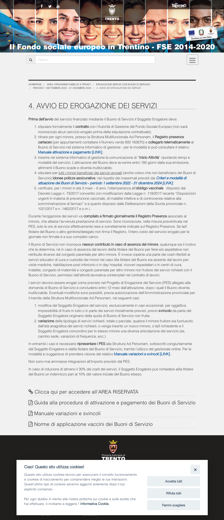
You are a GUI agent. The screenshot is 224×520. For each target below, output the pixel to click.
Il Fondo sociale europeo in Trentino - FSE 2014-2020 (112, 46)
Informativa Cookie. (94, 503)
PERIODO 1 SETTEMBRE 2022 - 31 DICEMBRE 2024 (62, 87)
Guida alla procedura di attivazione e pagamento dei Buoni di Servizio (115, 402)
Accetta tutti (173, 481)
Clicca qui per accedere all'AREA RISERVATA (86, 391)
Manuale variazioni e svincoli (67, 413)
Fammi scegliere (173, 505)
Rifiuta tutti (173, 493)
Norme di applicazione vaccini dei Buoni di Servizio (93, 423)
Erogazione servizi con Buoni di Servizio (123, 84)
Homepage (35, 84)
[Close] (195, 469)
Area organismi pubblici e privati (69, 84)
